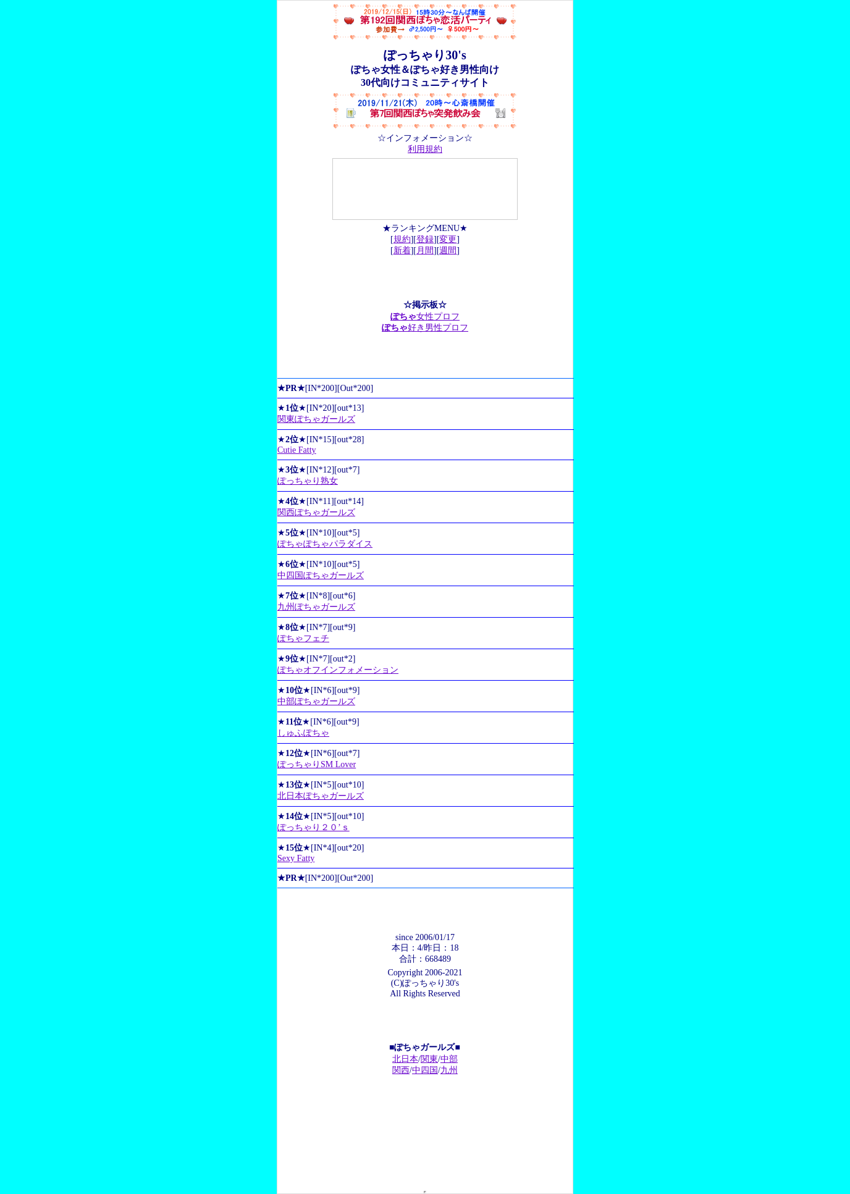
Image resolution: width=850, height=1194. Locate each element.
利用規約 (425, 149)
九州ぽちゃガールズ (316, 607)
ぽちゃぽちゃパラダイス (324, 544)
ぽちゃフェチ (303, 638)
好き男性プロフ (425, 327)
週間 (448, 250)
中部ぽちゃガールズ (316, 701)
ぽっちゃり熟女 (307, 481)
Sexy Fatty (295, 858)
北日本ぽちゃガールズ (320, 796)
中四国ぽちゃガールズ (320, 575)
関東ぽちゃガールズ (316, 419)
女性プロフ (425, 316)
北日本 (405, 1059)
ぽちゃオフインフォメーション (337, 670)
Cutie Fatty (296, 450)
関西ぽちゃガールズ (316, 512)
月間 (425, 250)
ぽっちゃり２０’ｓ (313, 827)
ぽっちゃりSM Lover (316, 764)
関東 (429, 1059)
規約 (402, 239)
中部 (449, 1059)
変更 (448, 239)
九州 (449, 1070)
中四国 (425, 1070)
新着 (402, 250)
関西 (401, 1070)
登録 (425, 239)
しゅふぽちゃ (303, 733)
